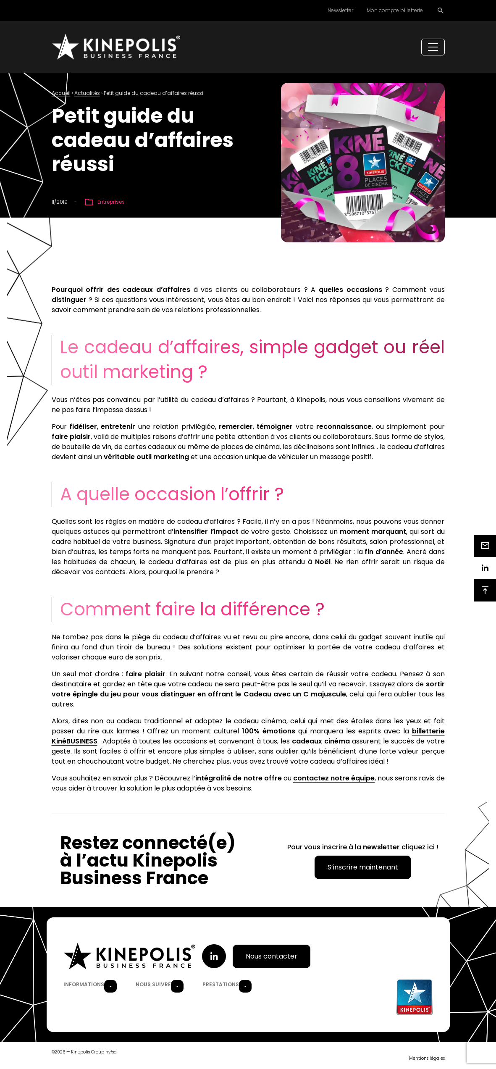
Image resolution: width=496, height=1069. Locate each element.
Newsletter (340, 10)
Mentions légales (427, 1059)
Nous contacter (271, 956)
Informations (83, 985)
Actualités (87, 93)
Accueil (61, 93)
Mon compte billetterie (395, 10)
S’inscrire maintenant (363, 868)
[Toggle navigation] (433, 47)
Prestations (220, 985)
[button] (110, 987)
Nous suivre (153, 985)
